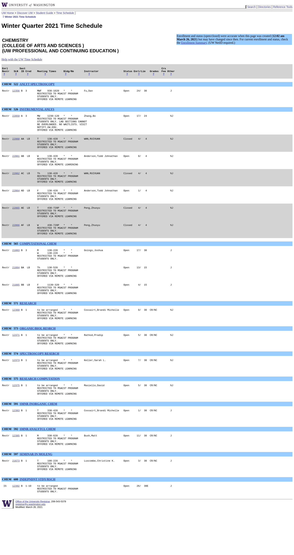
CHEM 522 (10, 85)
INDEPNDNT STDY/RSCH (37, 522)
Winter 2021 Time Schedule (19, 16)
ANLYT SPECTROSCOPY (37, 85)
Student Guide (44, 12)
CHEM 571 (10, 330)
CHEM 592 (10, 467)
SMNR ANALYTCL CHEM (38, 467)
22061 (16, 166)
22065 (16, 224)
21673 (16, 502)
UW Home (8, 12)
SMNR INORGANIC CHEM (38, 440)
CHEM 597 (10, 495)
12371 (16, 365)
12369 (16, 338)
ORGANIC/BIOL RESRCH (38, 358)
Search (251, 6)
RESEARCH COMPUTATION (40, 413)
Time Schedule (65, 12)
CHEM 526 (10, 113)
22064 (16, 205)
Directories (264, 6)
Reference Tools (282, 6)
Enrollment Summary (194, 42)
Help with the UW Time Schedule (22, 59)
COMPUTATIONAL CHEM (38, 264)
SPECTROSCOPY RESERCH (39, 385)
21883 (16, 271)
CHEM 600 (10, 522)
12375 (16, 420)
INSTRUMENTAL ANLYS (37, 113)
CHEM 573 (10, 358)
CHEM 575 (10, 413)
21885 (16, 310)
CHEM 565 (10, 264)
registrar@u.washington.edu (30, 549)
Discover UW (25, 12)
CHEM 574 (10, 385)
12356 (16, 93)
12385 (16, 475)
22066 (16, 244)
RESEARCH (28, 330)
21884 (16, 291)
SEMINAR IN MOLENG (36, 495)
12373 (16, 392)
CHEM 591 (10, 440)
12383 (16, 447)
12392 (16, 529)
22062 (16, 185)
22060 (16, 146)
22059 (16, 120)
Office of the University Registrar (32, 546)
